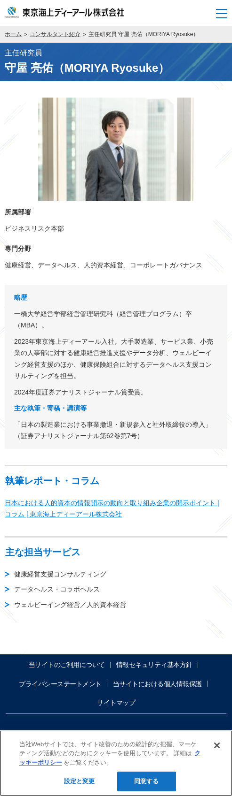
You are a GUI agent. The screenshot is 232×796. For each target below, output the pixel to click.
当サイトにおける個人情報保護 (157, 684)
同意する (146, 781)
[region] (116, 763)
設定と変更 (79, 781)
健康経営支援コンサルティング (60, 574)
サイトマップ (116, 702)
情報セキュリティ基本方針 (154, 664)
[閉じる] (217, 745)
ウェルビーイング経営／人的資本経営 (70, 604)
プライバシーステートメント (60, 684)
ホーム (13, 34)
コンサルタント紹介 (55, 34)
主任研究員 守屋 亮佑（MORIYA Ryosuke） (143, 34)
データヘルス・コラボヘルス (57, 589)
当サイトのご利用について (67, 664)
